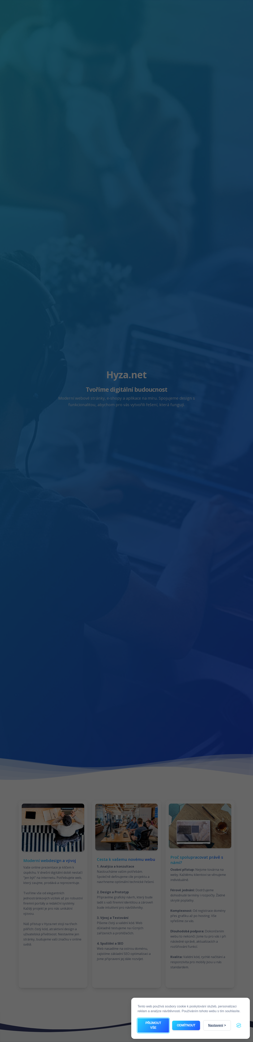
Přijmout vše (153, 1025)
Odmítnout (186, 1025)
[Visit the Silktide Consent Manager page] (239, 1025)
